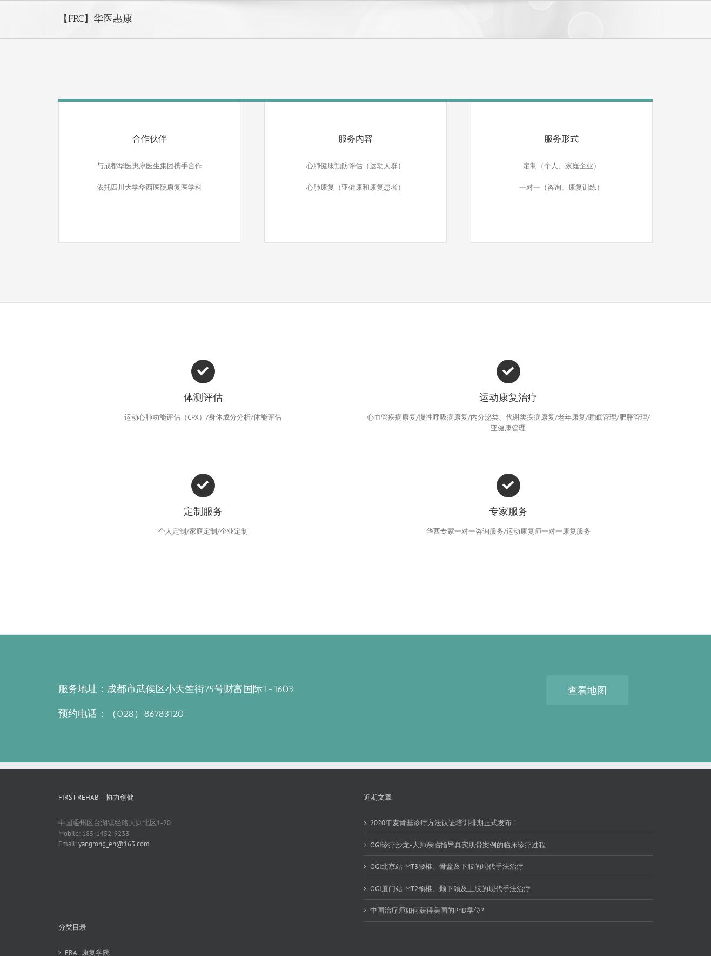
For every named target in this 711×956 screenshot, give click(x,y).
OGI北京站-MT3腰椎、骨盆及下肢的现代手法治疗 (447, 866)
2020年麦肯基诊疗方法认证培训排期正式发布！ (444, 822)
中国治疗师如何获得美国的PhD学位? (427, 910)
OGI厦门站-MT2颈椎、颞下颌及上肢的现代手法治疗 (450, 888)
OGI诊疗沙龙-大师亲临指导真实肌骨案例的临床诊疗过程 (458, 844)
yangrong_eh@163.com (114, 843)
